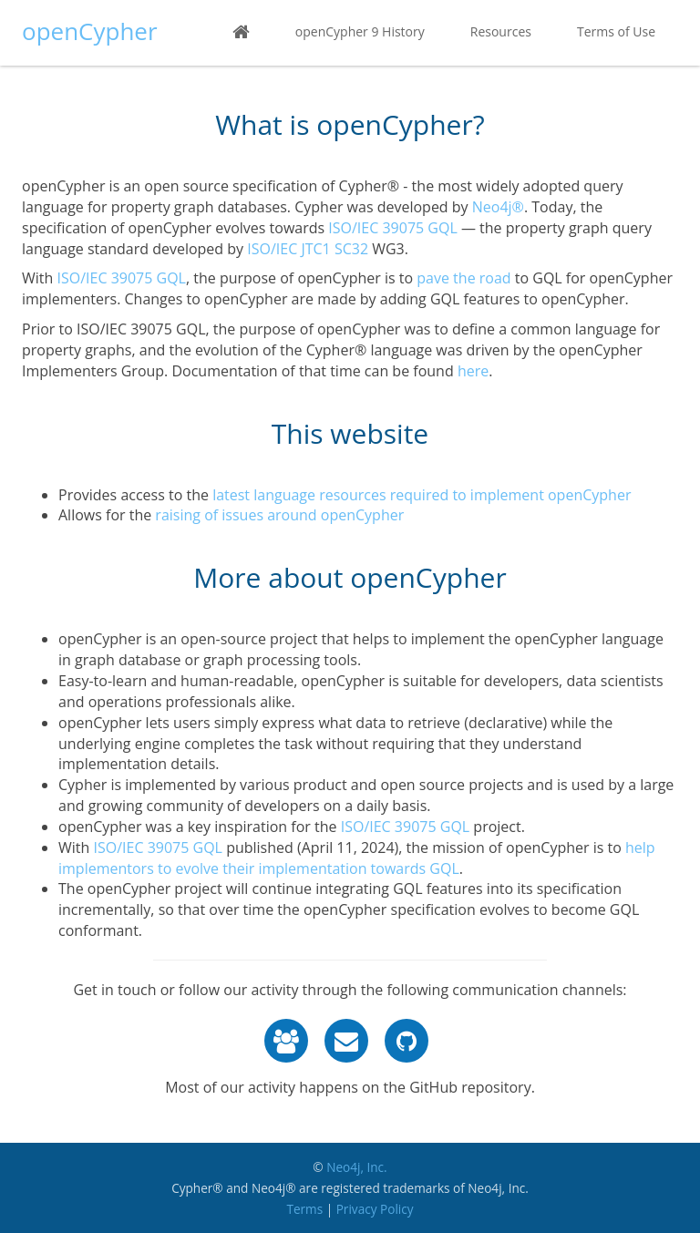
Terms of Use (616, 31)
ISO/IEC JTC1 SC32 (307, 249)
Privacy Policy (375, 1209)
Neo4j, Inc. (356, 1167)
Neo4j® (498, 207)
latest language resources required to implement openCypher (421, 495)
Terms (304, 1209)
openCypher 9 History (360, 31)
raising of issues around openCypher (279, 515)
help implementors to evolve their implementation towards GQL (356, 858)
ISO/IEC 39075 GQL (392, 228)
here (473, 371)
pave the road (463, 278)
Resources (500, 31)
